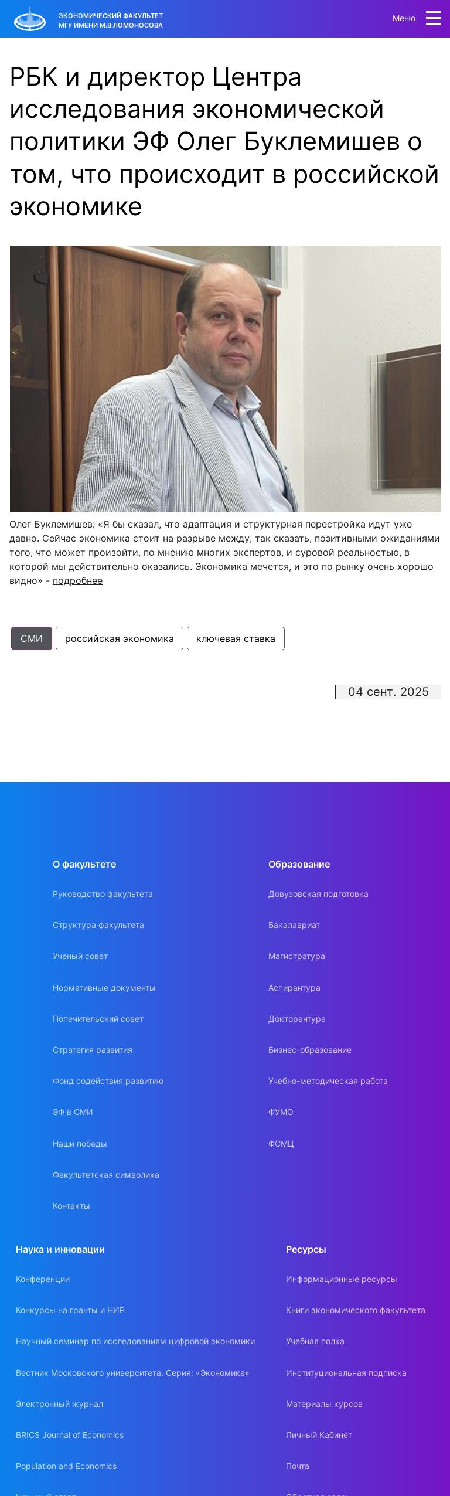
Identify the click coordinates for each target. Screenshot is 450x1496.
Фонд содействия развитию (108, 1081)
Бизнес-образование (310, 1050)
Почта (297, 1466)
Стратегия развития (92, 1050)
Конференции (43, 1279)
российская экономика (119, 638)
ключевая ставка (235, 638)
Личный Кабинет (319, 1435)
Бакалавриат (294, 925)
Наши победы (80, 1143)
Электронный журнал (59, 1404)
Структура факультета (98, 925)
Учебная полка (315, 1341)
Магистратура (296, 956)
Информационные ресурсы (341, 1279)
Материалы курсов (324, 1404)
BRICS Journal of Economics (70, 1435)
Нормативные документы (104, 987)
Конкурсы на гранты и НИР (70, 1310)
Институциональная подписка (346, 1373)
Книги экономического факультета (355, 1310)
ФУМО (281, 1112)
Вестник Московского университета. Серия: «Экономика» (133, 1373)
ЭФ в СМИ (73, 1112)
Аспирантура (294, 987)
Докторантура (297, 1019)
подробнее (78, 580)
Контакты (71, 1206)
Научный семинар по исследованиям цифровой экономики (135, 1341)
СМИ (32, 638)
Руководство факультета (103, 894)
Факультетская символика (106, 1174)
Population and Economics (66, 1466)
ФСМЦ (281, 1143)
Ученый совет (80, 956)
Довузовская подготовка (318, 894)
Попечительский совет (98, 1019)
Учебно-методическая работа (328, 1081)
